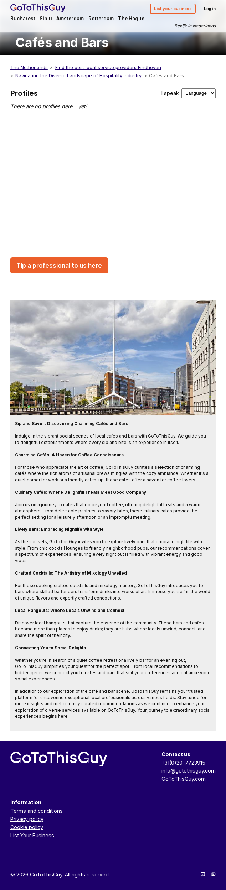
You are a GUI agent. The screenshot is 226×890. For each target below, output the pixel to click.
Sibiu (46, 18)
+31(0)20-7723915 (183, 763)
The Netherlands (29, 67)
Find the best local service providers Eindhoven (108, 67)
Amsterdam (70, 18)
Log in (210, 8)
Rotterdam (101, 18)
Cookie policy (26, 827)
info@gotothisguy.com (188, 771)
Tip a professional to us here (59, 265)
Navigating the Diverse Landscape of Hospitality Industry (78, 75)
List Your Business (32, 835)
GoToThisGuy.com (183, 779)
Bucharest (22, 18)
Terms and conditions (36, 811)
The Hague (131, 18)
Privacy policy (26, 819)
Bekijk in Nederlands (195, 25)
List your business (173, 8)
